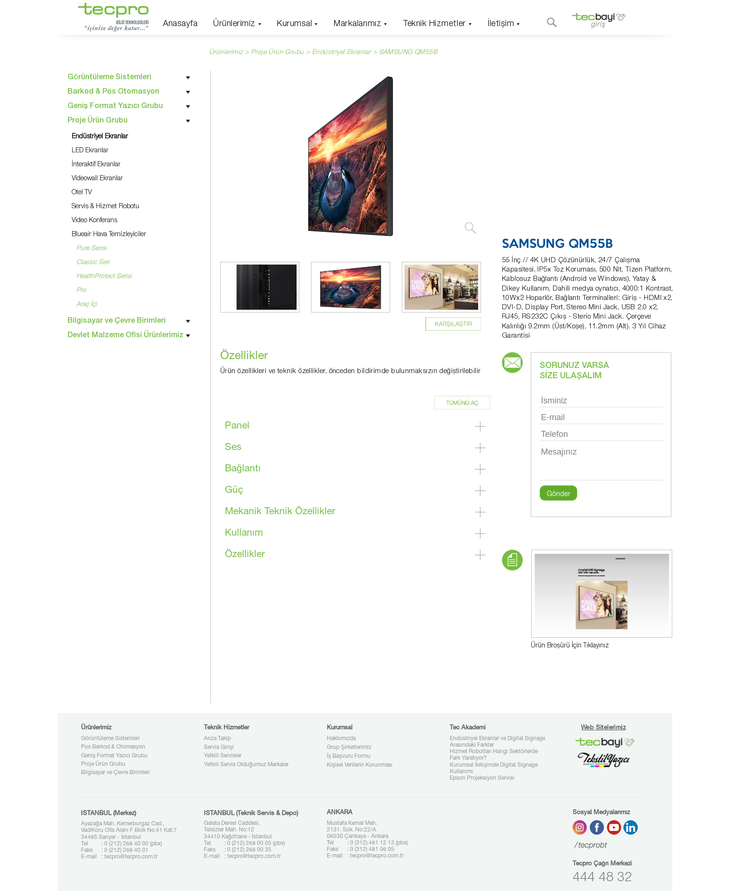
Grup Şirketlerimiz (349, 747)
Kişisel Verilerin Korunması (359, 765)
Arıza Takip (217, 738)
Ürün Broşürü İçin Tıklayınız (570, 646)
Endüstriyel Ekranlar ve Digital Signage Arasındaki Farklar (497, 742)
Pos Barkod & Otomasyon (113, 747)
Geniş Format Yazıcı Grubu (114, 756)
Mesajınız (601, 463)
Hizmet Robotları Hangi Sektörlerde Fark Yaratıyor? (494, 755)
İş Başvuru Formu (349, 756)
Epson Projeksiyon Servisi (482, 778)
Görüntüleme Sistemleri (110, 738)
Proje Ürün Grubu (103, 764)
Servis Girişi (219, 747)
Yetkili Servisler (223, 756)
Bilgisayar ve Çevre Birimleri (115, 772)
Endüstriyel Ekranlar (341, 52)
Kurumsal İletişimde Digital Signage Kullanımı (494, 768)
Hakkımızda (341, 738)
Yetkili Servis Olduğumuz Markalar (246, 765)
